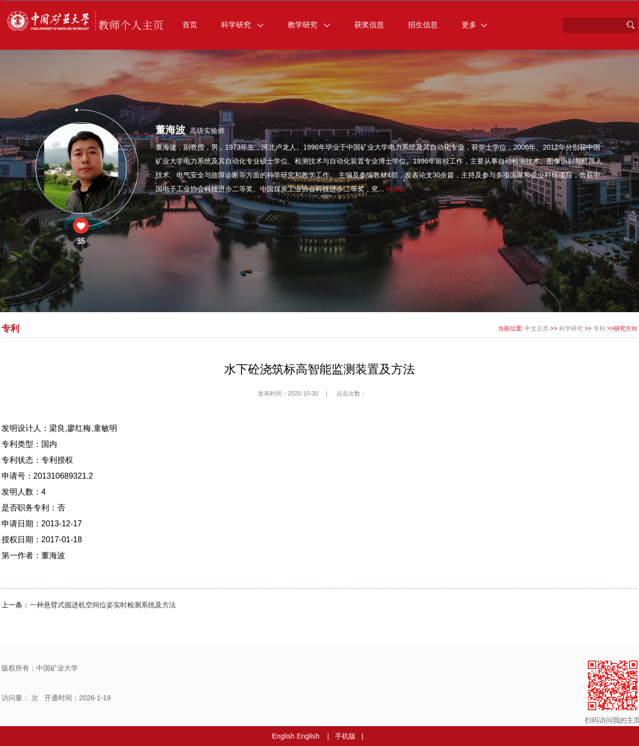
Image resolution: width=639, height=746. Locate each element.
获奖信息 (369, 24)
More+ (396, 189)
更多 (474, 24)
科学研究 (242, 24)
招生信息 (423, 24)
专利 (599, 328)
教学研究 (309, 24)
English (283, 736)
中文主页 (537, 328)
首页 (189, 24)
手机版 (345, 736)
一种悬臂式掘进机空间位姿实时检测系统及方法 (103, 605)
